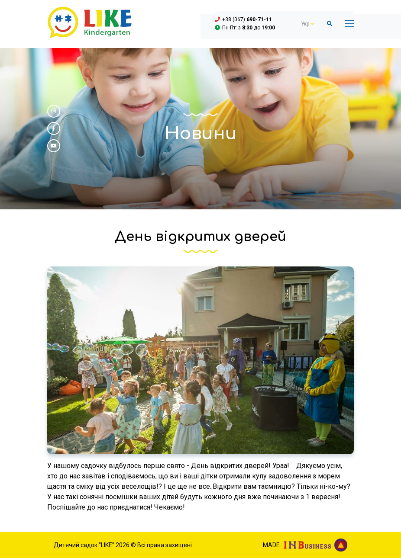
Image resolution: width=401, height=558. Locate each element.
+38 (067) (247, 19)
